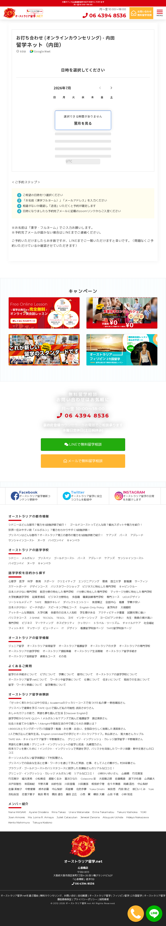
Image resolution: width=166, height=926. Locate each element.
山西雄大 (149, 778)
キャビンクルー (128, 586)
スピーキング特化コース (62, 607)
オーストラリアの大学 (103, 646)
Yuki (151, 789)
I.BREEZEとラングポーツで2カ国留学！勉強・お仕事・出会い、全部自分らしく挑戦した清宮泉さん (67, 728)
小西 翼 (85, 794)
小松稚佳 (40, 778)
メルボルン (28, 558)
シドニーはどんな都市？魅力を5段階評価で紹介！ (37, 524)
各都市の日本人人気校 (64, 612)
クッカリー (84, 623)
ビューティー (51, 628)
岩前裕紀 (29, 783)
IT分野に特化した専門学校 (92, 591)
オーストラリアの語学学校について (116, 674)
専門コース (113, 597)
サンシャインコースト (21, 540)
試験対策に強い (136, 612)
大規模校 (126, 607)
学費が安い (133, 602)
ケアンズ (111, 535)
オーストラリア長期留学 (22, 656)
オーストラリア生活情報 (88, 651)
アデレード (136, 535)
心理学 (12, 581)
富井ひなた (71, 778)
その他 (62, 656)
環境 (104, 581)
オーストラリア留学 (100, 895)
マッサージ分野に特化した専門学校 (131, 591)
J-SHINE (35, 617)
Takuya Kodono (42, 822)
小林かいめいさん (108, 773)
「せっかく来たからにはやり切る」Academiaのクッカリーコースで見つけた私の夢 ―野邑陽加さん (66, 702)
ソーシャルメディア (20, 602)
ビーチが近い (37, 607)
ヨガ (70, 617)
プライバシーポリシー (85, 899)
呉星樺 (69, 789)
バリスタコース (17, 617)
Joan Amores (16, 817)
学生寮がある (87, 612)
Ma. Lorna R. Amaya (41, 817)
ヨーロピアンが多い (111, 617)
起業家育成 (38, 597)
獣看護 (128, 581)
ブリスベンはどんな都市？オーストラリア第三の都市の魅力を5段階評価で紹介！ (55, 535)
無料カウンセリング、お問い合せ (58, 895)
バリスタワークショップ (65, 586)
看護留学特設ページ (92, 628)
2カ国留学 (136, 895)
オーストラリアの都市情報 (28, 516)
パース (123, 535)
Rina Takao (59, 812)
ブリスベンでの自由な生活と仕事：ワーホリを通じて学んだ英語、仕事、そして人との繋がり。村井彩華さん (72, 763)
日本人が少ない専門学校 (22, 591)
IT (63, 628)
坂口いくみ (138, 789)
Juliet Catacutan (67, 817)
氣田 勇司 (43, 794)
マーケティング (44, 623)
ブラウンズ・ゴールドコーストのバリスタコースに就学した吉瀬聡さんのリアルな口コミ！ (61, 768)
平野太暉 (43, 783)
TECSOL (48, 617)
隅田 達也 (57, 794)
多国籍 (76, 597)
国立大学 (115, 581)
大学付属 (42, 612)
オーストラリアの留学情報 (28, 638)
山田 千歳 (112, 794)
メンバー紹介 (18, 804)
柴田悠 (111, 789)
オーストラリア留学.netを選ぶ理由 (19, 895)
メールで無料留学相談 (83, 461)
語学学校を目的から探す (27, 573)
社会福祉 (149, 623)
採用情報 (104, 899)
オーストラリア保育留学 (41, 646)
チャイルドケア (132, 623)
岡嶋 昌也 (128, 783)
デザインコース (39, 586)
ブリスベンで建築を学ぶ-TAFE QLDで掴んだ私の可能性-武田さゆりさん (51, 708)
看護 (121, 602)
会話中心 (110, 602)
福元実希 (27, 778)
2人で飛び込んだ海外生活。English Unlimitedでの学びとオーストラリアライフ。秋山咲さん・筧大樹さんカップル (76, 734)
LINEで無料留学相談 (83, 444)
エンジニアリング (88, 581)
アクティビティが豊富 (111, 612)
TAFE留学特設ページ (119, 628)
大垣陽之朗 (105, 778)
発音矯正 (97, 602)
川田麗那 (83, 783)
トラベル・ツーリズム (107, 623)
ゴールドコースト (64, 558)
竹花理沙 (13, 778)
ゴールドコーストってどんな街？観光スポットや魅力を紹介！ (106, 524)
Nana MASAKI (17, 812)
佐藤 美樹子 (15, 789)
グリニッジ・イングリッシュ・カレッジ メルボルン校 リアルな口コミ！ (51, 773)
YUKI (143, 812)
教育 (38, 581)
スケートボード (17, 586)
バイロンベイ (56, 540)
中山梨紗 (142, 783)
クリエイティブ (66, 581)
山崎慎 (125, 773)
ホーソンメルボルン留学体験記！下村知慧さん (35, 757)
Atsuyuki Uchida (113, 817)
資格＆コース (48, 656)
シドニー (13, 558)
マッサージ (33, 628)
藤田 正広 (71, 794)
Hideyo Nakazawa (137, 817)
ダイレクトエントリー (76, 602)
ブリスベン (44, 558)
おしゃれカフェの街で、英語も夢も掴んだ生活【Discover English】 (48, 713)
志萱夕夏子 (28, 794)
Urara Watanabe (79, 812)
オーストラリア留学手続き (121, 651)
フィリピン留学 (121, 895)
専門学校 (13, 623)
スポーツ (49, 581)
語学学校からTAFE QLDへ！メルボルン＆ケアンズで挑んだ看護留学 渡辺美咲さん (57, 718)
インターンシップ (86, 617)
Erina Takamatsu (103, 812)
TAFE (38, 602)
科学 (30, 581)
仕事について (92, 679)
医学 (21, 581)
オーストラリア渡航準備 (57, 651)
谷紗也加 (56, 783)
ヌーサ (41, 540)
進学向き (112, 607)
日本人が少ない (17, 607)
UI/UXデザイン (131, 597)
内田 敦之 (123, 789)
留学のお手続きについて (22, 674)
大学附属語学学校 (18, 597)
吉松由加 (13, 794)
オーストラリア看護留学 (73, 646)
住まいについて (112, 679)
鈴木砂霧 (43, 789)
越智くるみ (55, 778)
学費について (66, 674)
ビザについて (48, 674)
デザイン (72, 628)
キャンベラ (73, 540)
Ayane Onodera (39, 812)
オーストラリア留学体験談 (28, 694)
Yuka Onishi (97, 789)
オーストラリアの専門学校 (134, 646)
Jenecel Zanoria (90, 817)
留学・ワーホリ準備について (25, 684)
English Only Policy (92, 607)
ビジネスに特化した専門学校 (99, 586)
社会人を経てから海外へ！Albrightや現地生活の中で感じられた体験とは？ (52, 723)
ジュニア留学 (16, 646)
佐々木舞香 (113, 783)
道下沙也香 (134, 778)
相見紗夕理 (97, 783)
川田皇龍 (70, 783)
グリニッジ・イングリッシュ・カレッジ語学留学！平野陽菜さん (105, 739)
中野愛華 (30, 789)
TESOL (60, 617)
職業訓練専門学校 (93, 597)
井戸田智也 (14, 783)
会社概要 (82, 895)
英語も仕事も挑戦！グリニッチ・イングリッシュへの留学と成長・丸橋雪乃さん (55, 744)
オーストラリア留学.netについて (27, 679)
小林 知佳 (126, 794)
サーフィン (141, 581)
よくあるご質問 (20, 666)
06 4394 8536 (104, 15)
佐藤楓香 (120, 778)
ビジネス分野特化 (58, 597)
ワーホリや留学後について (65, 679)
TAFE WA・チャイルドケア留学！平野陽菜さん (36, 739)
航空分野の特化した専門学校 (57, 591)
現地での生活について (137, 679)
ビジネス (27, 623)
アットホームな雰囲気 (21, 612)
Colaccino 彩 (88, 778)
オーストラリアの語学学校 (28, 550)
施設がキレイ (52, 602)
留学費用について (55, 684)
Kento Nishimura (19, 822)
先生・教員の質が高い (139, 617)
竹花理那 (137, 773)
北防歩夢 (81, 789)
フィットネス (16, 628)
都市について (85, 674)
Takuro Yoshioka (127, 812)
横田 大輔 (98, 794)
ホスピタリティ (65, 623)
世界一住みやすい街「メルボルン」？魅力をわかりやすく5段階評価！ (49, 530)
